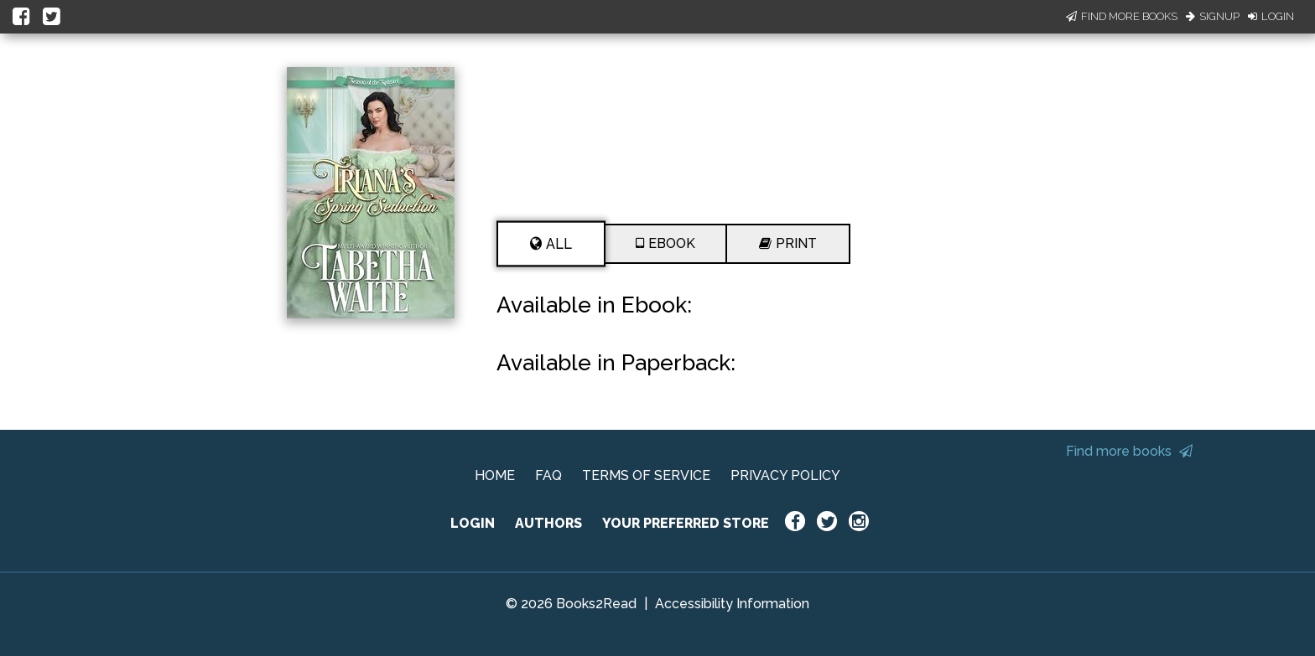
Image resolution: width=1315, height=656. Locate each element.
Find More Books (1121, 16)
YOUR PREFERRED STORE (685, 523)
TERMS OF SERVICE (646, 475)
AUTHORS (548, 523)
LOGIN (472, 523)
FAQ (548, 475)
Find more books (1129, 451)
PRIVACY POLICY (785, 475)
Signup (1213, 16)
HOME (495, 475)
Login (1271, 16)
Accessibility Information (732, 604)
